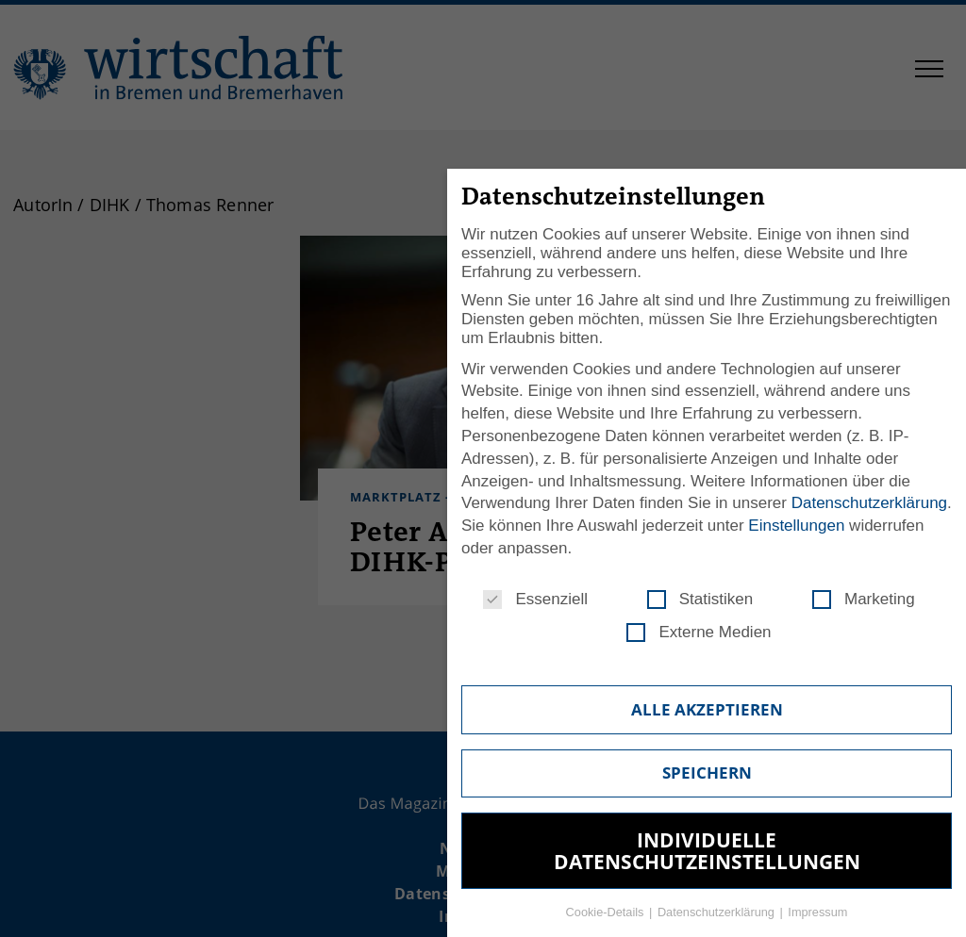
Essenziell (535, 599)
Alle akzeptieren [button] (707, 709)
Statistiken (700, 599)
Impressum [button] (817, 912)
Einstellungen (796, 525)
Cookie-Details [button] (606, 912)
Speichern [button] (707, 772)
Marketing (863, 599)
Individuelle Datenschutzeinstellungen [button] (707, 851)
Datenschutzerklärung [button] (718, 912)
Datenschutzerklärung (869, 503)
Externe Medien (698, 632)
